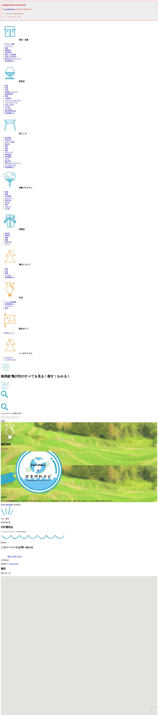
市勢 (6, 269)
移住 (6, 309)
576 (3, 17)
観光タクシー (10, 333)
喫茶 (6, 97)
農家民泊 (8, 51)
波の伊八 (8, 161)
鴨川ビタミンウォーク (13, 59)
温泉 (6, 151)
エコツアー (9, 199)
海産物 (7, 234)
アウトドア (9, 153)
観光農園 (8, 157)
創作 (6, 205)
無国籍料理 (9, 94)
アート (7, 244)
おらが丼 (8, 109)
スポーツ (8, 207)
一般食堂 (8, 99)
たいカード (9, 307)
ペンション (9, 46)
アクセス (8, 276)
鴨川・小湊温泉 (10, 55)
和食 (6, 86)
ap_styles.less (9, 9)
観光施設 (8, 138)
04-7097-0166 (13, 564)
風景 (6, 147)
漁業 (6, 194)
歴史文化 (8, 140)
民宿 (6, 49)
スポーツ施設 (10, 142)
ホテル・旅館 (10, 44)
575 (3, 14)
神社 (6, 149)
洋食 (6, 88)
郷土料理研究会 (10, 111)
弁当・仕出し (10, 105)
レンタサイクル (10, 166)
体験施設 (8, 155)
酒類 (6, 238)
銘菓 (6, 240)
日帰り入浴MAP (10, 57)
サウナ (7, 159)
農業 (6, 192)
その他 (7, 107)
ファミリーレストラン (13, 101)
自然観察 (8, 197)
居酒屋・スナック (11, 92)
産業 (6, 273)
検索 (3, 421)
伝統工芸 (8, 242)
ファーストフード (11, 103)
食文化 (7, 203)
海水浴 (7, 144)
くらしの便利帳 (10, 302)
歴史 (6, 271)
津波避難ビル (10, 61)
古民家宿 (8, 53)
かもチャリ (9, 358)
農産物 (7, 236)
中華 (6, 90)
